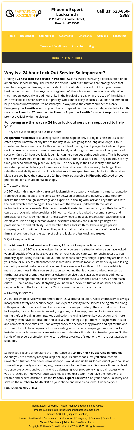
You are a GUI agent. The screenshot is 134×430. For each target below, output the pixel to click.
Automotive (66, 35)
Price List (77, 46)
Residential (27, 35)
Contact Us (119, 35)
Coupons (102, 35)
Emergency (85, 35)
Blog (91, 46)
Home (11, 35)
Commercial (46, 35)
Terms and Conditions (53, 46)
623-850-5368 (121, 13)
